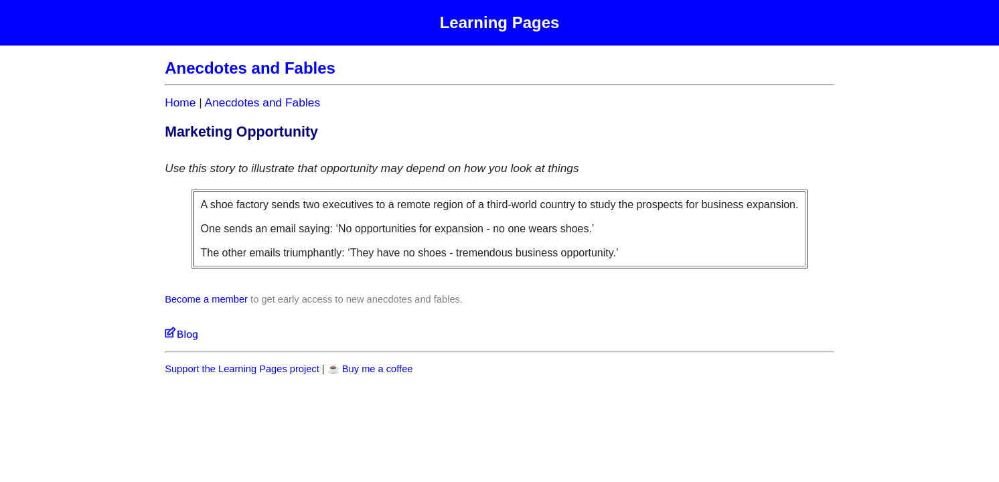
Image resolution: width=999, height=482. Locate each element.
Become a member (206, 299)
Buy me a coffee (377, 369)
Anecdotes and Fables (262, 102)
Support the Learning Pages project (242, 369)
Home (180, 102)
